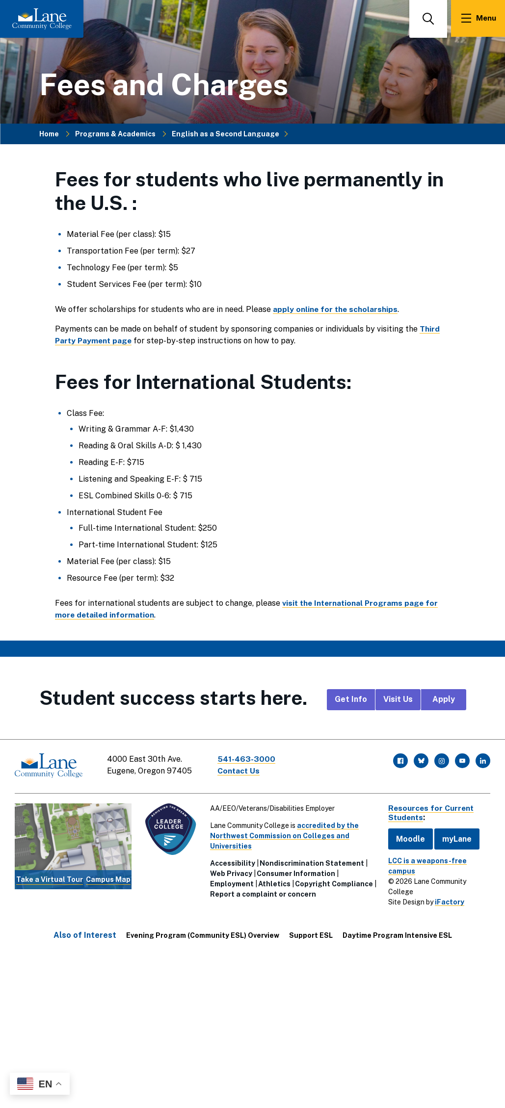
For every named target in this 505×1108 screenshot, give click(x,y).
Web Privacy (230, 872)
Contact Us (240, 770)
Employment (231, 882)
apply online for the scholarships (336, 309)
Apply (443, 699)
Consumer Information (295, 872)
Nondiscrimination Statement (311, 862)
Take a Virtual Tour (49, 878)
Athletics (273, 882)
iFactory (447, 901)
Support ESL (311, 934)
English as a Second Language (225, 133)
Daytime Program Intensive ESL (397, 934)
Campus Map (107, 878)
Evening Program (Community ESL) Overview (202, 934)
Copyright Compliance (333, 882)
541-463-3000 (247, 759)
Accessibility (231, 862)
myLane (455, 838)
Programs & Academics (115, 133)
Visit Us (398, 699)
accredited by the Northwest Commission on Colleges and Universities (283, 834)
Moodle (408, 838)
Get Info (351, 699)
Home (49, 133)
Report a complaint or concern (262, 893)
